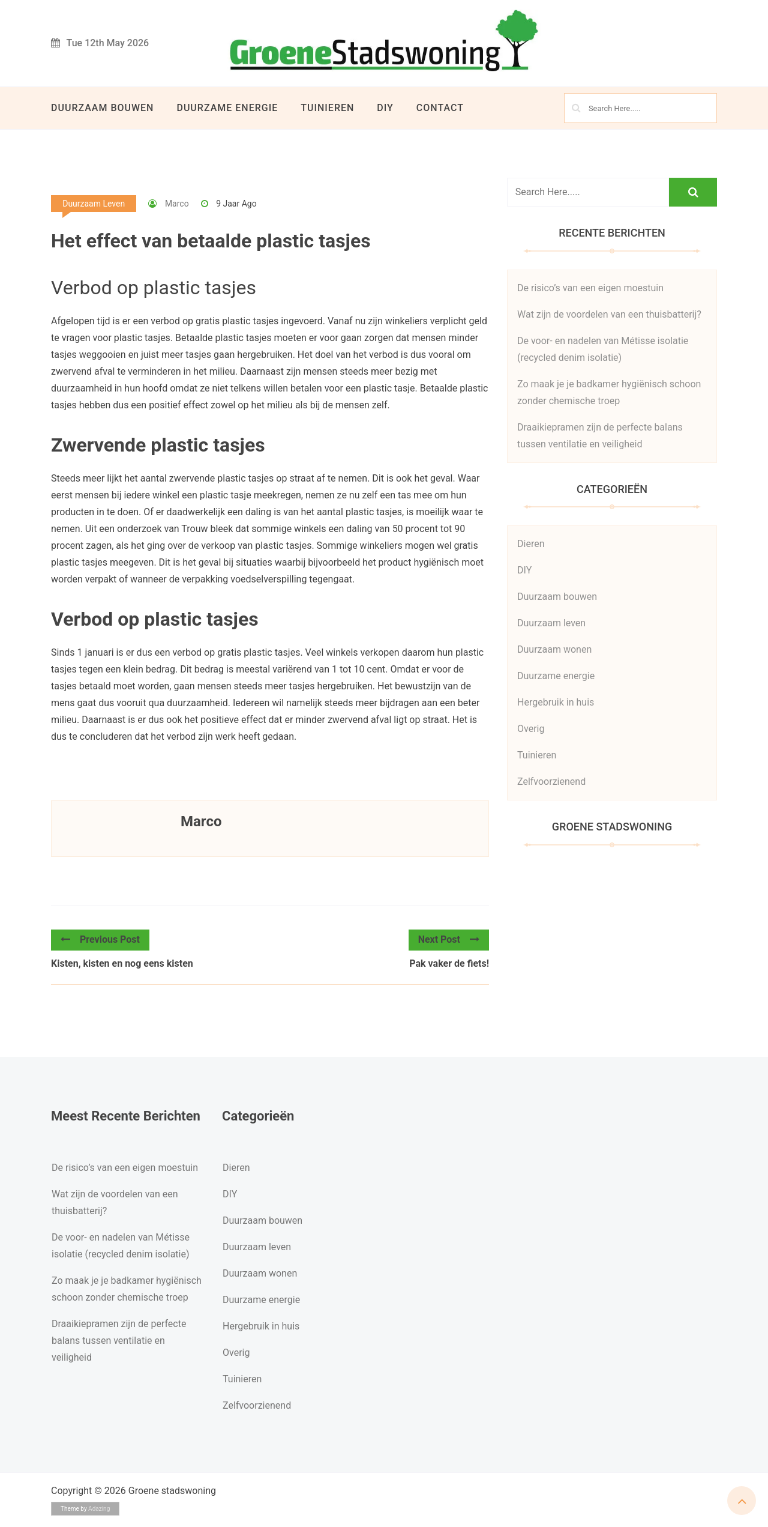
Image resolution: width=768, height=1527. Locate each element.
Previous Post (100, 939)
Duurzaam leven (93, 203)
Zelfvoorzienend (551, 781)
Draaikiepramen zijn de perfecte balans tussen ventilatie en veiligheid (119, 1340)
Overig (530, 728)
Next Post (448, 939)
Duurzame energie (227, 107)
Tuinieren (327, 107)
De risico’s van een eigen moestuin (590, 288)
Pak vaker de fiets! (449, 963)
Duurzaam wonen (554, 649)
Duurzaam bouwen (102, 107)
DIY (385, 107)
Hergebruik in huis (555, 702)
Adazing (99, 1508)
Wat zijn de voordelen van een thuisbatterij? (609, 314)
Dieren (530, 543)
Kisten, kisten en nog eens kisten (122, 963)
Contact (440, 107)
